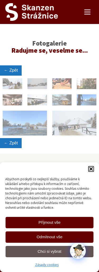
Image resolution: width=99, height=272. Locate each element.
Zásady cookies (47, 265)
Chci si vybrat (49, 251)
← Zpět (11, 70)
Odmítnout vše (50, 237)
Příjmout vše (49, 222)
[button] (91, 169)
